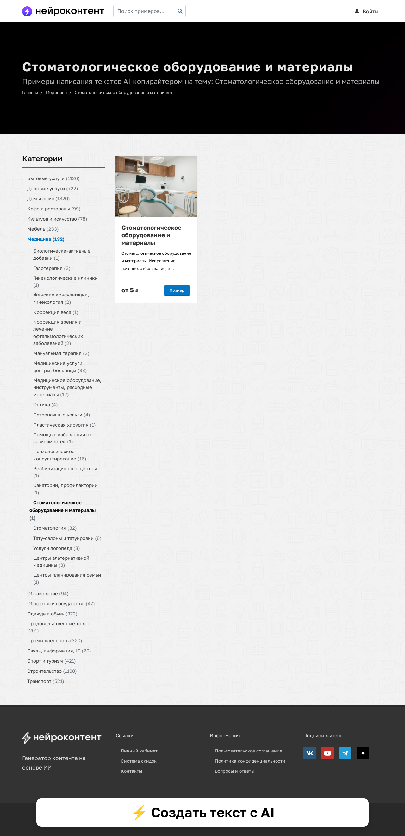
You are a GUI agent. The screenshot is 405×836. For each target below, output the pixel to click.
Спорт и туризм (51, 661)
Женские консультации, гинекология (61, 298)
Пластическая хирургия (64, 424)
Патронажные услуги (61, 414)
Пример (177, 290)
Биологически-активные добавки (61, 254)
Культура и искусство (57, 218)
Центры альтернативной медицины (61, 561)
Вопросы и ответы (234, 771)
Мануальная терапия (61, 353)
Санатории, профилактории (65, 488)
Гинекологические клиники (65, 281)
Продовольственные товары (60, 626)
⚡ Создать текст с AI (203, 812)
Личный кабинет (139, 750)
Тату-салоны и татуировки (67, 537)
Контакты (131, 771)
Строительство (52, 671)
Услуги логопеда (56, 548)
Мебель (43, 229)
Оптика (45, 404)
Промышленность (54, 640)
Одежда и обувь (52, 613)
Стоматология (55, 527)
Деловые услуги (52, 188)
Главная (30, 92)
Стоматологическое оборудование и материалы (123, 92)
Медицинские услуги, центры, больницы (60, 366)
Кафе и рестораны (54, 208)
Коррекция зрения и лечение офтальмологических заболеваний (58, 332)
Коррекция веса (55, 312)
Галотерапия (52, 268)
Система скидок (139, 761)
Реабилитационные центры (65, 471)
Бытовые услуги (53, 178)
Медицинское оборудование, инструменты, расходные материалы (67, 387)
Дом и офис (48, 198)
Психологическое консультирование (59, 454)
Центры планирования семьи (67, 578)
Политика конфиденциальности (250, 761)
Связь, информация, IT (59, 650)
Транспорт (45, 681)
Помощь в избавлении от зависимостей (62, 437)
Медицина (56, 92)
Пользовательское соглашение (248, 750)
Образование (48, 593)
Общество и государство (61, 603)
